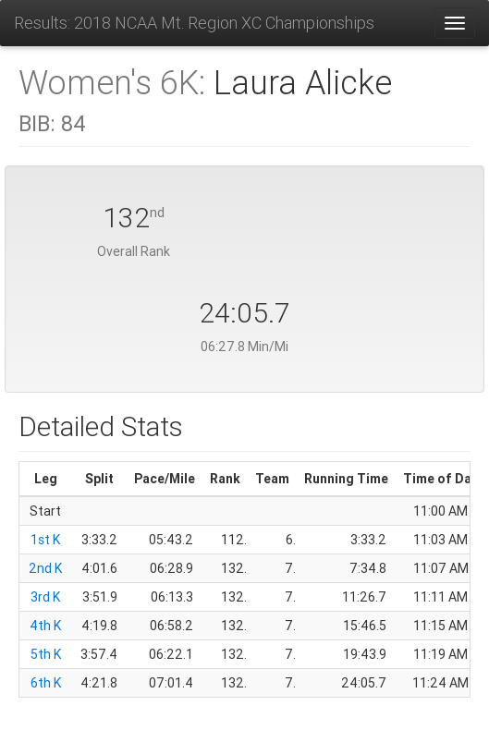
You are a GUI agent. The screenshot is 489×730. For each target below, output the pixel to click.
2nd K (45, 568)
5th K (46, 654)
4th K (45, 625)
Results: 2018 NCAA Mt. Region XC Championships (194, 22)
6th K (46, 683)
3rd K (45, 597)
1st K (45, 539)
